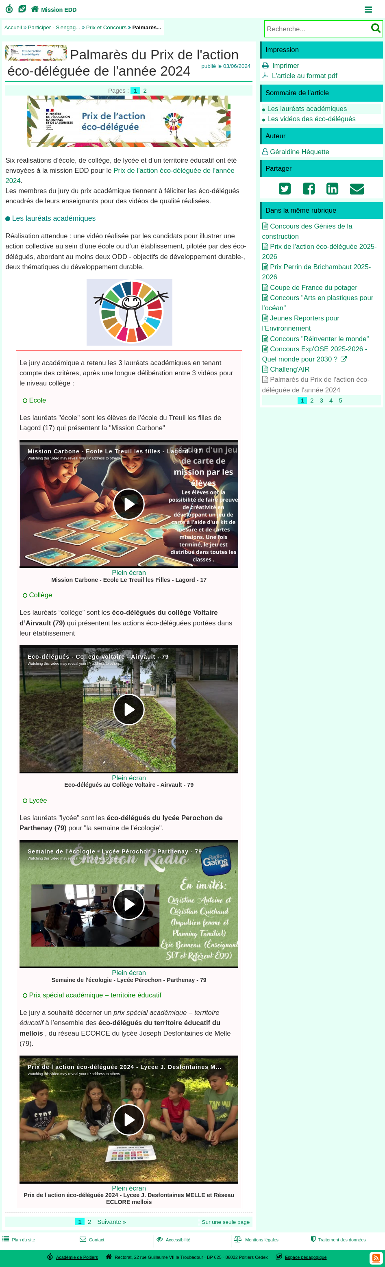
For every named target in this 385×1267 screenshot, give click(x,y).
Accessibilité (172, 1239)
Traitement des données (337, 1239)
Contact (91, 1239)
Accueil (13, 27)
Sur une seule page (226, 1222)
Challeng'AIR (289, 369)
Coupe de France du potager (313, 288)
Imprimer (285, 66)
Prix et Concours (106, 27)
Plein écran (129, 573)
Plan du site (18, 1239)
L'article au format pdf (304, 76)
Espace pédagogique (306, 1257)
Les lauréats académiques (307, 109)
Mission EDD (53, 10)
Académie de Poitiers (77, 1257)
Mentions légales (255, 1239)
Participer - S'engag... (54, 27)
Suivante (111, 1221)
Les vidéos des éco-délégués (311, 119)
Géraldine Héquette (299, 152)
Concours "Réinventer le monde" (319, 339)
